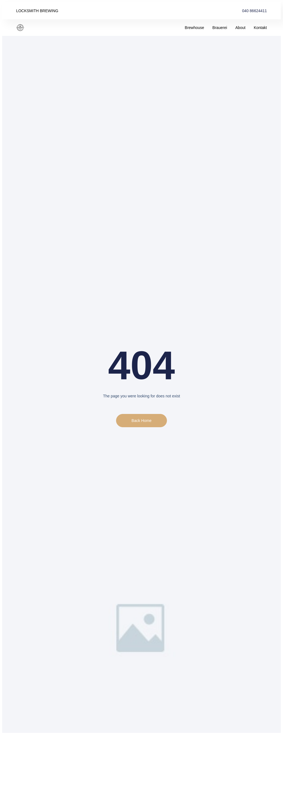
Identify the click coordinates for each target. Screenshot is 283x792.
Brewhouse (194, 27)
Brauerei (220, 27)
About (240, 27)
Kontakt (260, 27)
